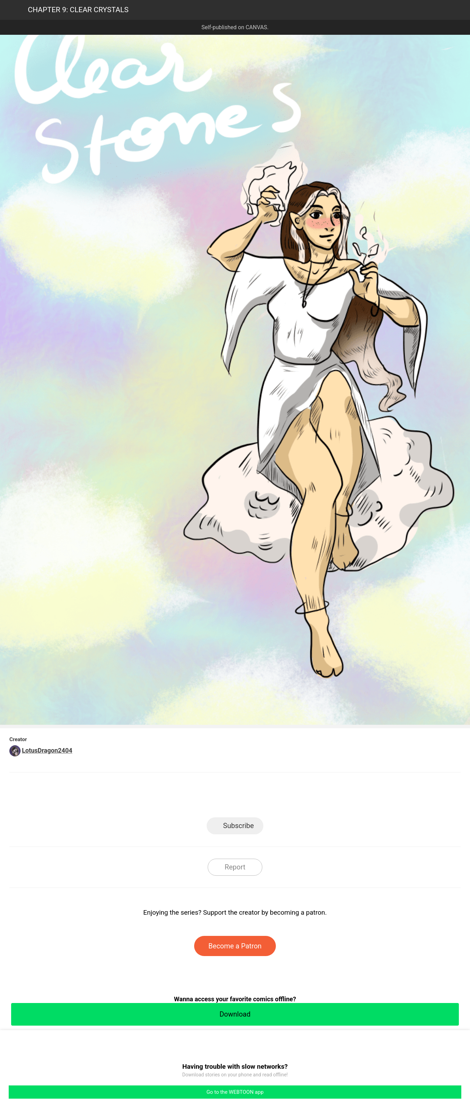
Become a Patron (235, 946)
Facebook (203, 797)
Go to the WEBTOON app (234, 1092)
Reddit (297, 797)
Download (235, 1014)
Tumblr (266, 797)
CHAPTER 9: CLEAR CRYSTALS (78, 10)
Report (235, 867)
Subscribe (238, 825)
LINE (172, 797)
